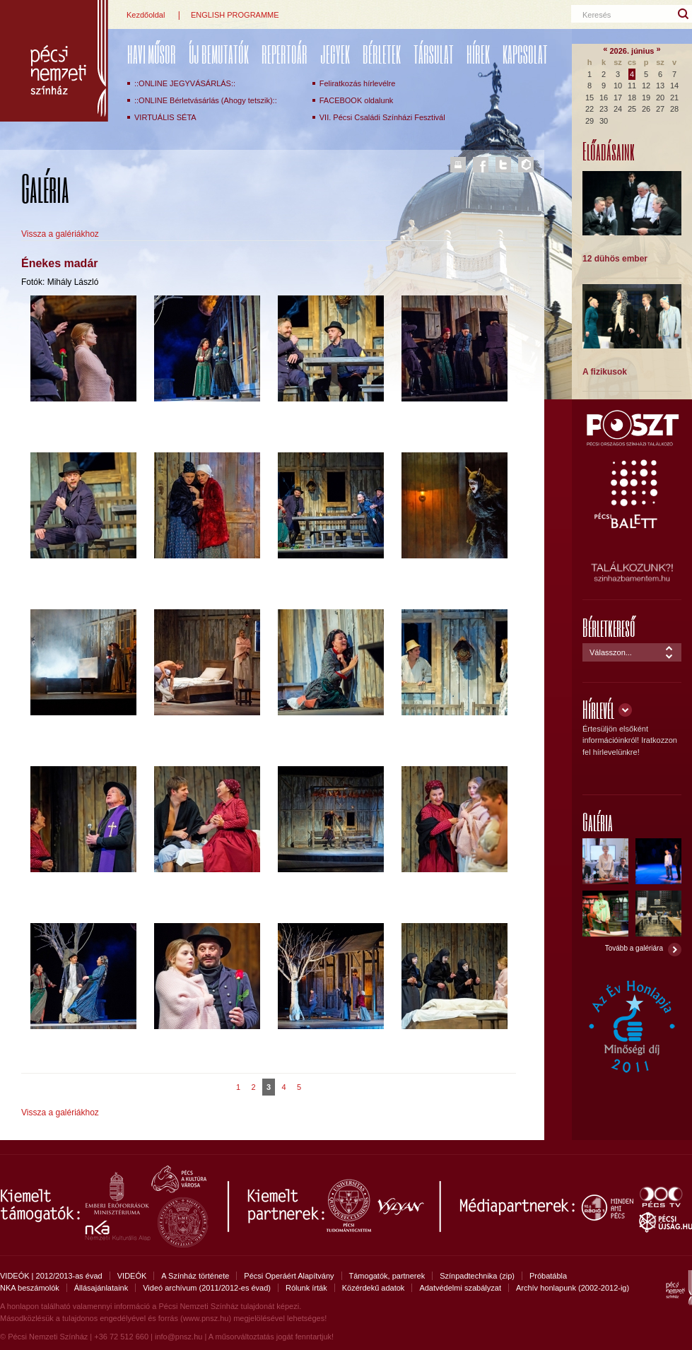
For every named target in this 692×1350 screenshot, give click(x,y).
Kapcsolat (525, 54)
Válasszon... (611, 652)
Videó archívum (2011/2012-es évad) (207, 1288)
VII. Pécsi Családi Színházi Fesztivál (382, 117)
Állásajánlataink (101, 1288)
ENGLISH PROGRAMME (235, 15)
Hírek (478, 54)
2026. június (632, 51)
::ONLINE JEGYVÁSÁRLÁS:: (184, 83)
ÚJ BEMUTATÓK (219, 54)
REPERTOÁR (284, 54)
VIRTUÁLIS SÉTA (165, 117)
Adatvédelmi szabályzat (460, 1288)
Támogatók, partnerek (387, 1276)
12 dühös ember (614, 259)
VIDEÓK (132, 1276)
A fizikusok (604, 372)
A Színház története (195, 1276)
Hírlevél (598, 709)
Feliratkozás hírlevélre (357, 83)
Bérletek (382, 54)
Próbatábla (548, 1276)
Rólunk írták (306, 1288)
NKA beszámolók (29, 1288)
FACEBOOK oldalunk (356, 100)
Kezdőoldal (146, 15)
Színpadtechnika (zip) (477, 1276)
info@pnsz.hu (178, 1336)
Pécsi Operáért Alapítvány (289, 1276)
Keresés (596, 15)
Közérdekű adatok (373, 1288)
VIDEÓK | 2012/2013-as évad (51, 1276)
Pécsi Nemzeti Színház (54, 61)
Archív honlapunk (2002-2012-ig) (572, 1288)
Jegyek (335, 54)
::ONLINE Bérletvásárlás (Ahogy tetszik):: (205, 100)
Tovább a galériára (634, 948)
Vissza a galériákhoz (60, 234)
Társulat (434, 54)
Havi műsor (151, 54)
